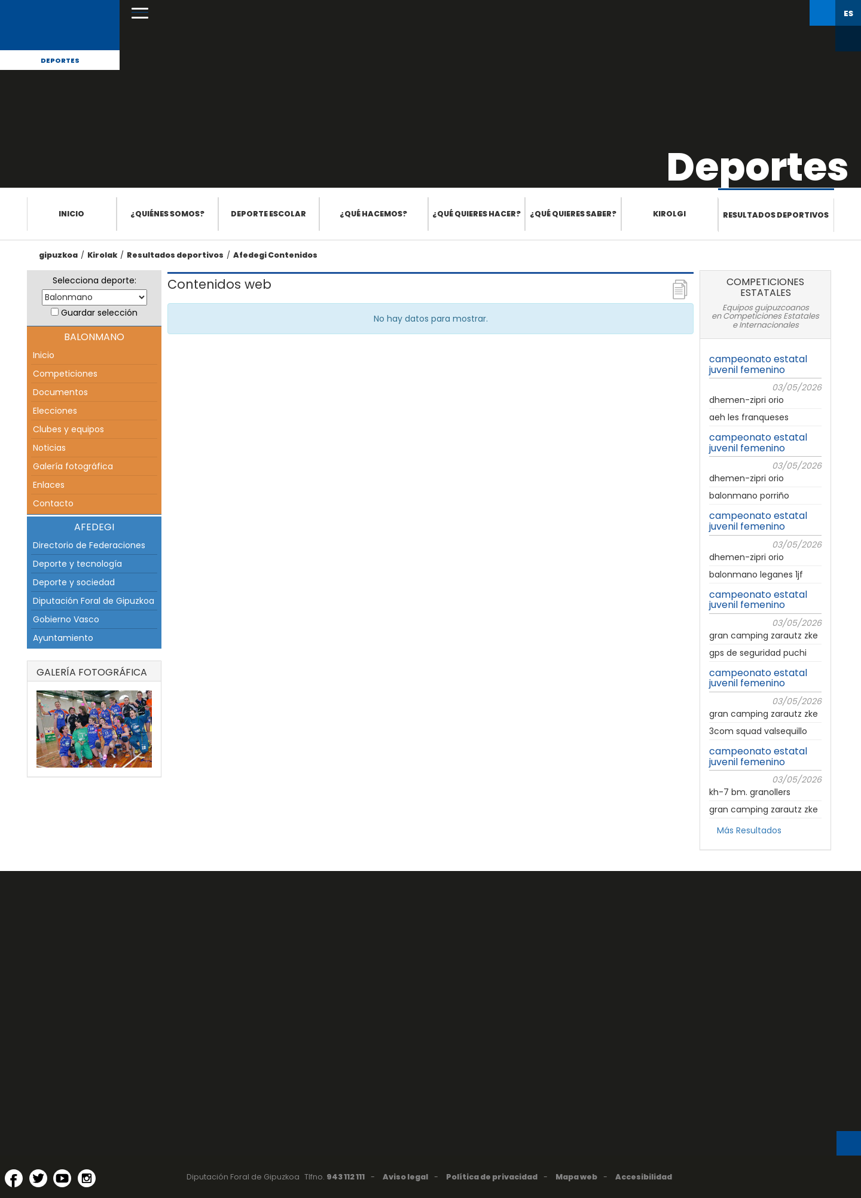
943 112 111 (345, 1177)
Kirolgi (669, 214)
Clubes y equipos (68, 429)
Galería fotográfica (73, 466)
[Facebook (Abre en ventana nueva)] (14, 1178)
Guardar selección (99, 313)
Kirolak (102, 255)
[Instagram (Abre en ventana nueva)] (87, 1178)
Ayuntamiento (63, 638)
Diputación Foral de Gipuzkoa (93, 601)
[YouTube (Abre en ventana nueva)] (62, 1178)
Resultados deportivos (776, 215)
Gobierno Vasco (66, 619)
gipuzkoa (58, 255)
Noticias (49, 448)
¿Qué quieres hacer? (476, 214)
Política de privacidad (492, 1177)
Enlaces (49, 485)
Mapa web (576, 1177)
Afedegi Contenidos (275, 255)
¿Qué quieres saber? (573, 214)
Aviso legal (405, 1177)
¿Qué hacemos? (373, 214)
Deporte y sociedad (74, 582)
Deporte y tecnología (77, 564)
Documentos (60, 392)
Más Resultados (749, 830)
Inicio (71, 214)
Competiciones (65, 374)
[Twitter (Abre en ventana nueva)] (38, 1178)
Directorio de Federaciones (89, 545)
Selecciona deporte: (94, 280)
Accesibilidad (643, 1177)
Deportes (60, 60)
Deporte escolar (268, 214)
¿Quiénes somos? (167, 214)
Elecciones (55, 411)
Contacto (53, 503)
